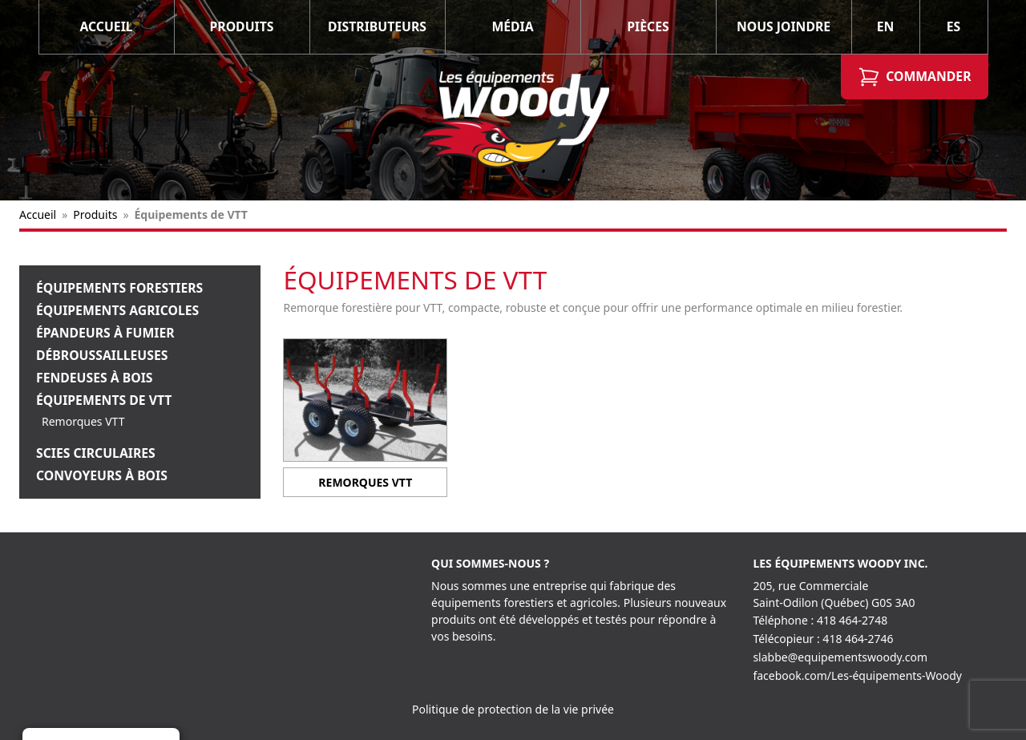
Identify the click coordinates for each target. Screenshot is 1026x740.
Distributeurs (377, 26)
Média (512, 26)
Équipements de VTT (104, 400)
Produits (242, 26)
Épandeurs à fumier (105, 333)
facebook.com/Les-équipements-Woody (857, 675)
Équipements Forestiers (119, 288)
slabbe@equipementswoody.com (840, 657)
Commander (914, 77)
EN (886, 26)
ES (954, 26)
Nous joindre (783, 26)
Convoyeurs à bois (102, 475)
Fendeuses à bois (94, 377)
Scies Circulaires (96, 453)
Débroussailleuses (102, 355)
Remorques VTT (83, 421)
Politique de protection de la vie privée (513, 709)
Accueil (105, 26)
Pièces (648, 26)
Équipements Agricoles (117, 310)
